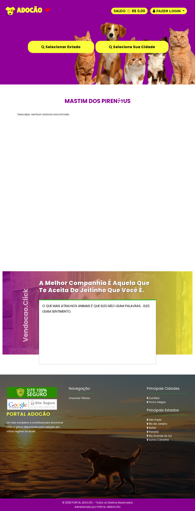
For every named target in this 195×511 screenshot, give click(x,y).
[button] (168, 11)
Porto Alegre (156, 402)
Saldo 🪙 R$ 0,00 (129, 10)
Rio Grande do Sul (159, 436)
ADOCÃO (23, 11)
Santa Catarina (158, 440)
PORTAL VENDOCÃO (109, 507)
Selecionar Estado (61, 46)
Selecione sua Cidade (132, 46)
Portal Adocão (28, 414)
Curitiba (153, 398)
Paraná (152, 432)
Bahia (151, 428)
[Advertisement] (97, 153)
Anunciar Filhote (79, 398)
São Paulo (154, 420)
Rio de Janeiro (157, 424)
